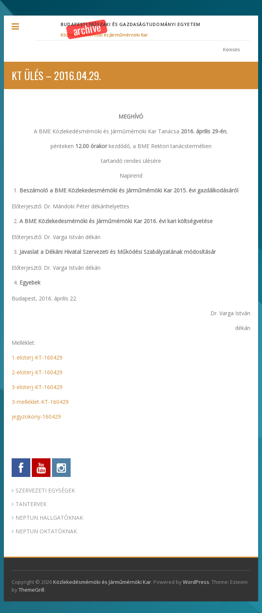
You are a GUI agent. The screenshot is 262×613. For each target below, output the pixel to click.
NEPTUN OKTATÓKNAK (46, 531)
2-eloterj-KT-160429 (37, 372)
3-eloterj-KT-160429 (37, 387)
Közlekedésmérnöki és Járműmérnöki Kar (104, 35)
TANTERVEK (31, 504)
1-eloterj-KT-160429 (37, 357)
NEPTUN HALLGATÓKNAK (49, 517)
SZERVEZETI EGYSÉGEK (45, 490)
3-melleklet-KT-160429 (40, 401)
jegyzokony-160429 (36, 416)
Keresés (246, 50)
